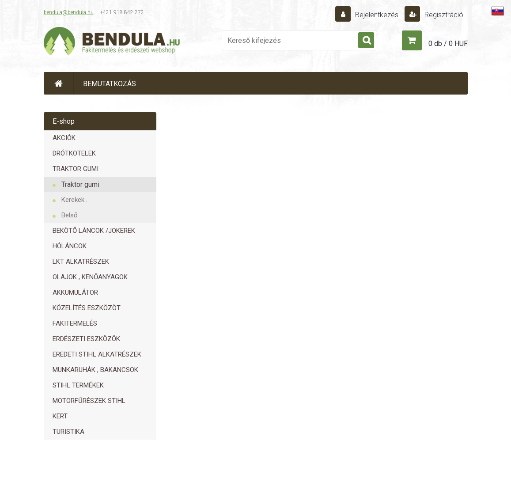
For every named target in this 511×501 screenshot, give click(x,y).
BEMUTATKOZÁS (109, 84)
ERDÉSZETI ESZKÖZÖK (86, 339)
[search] (366, 40)
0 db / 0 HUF (448, 43)
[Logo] (112, 42)
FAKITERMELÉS (75, 323)
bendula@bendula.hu (69, 12)
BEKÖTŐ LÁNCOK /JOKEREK (94, 231)
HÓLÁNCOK (70, 246)
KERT (60, 416)
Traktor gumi (80, 184)
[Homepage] (58, 83)
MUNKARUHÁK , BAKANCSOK (95, 370)
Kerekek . (74, 200)
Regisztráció (443, 15)
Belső (69, 215)
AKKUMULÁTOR (75, 292)
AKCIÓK (64, 138)
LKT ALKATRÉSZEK (81, 262)
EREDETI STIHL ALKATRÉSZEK (97, 354)
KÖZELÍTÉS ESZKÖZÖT (87, 308)
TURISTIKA (68, 432)
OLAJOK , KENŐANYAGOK (90, 277)
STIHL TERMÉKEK (78, 385)
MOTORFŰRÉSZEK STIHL (89, 401)
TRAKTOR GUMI (75, 169)
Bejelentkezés (376, 15)
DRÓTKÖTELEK (74, 153)
